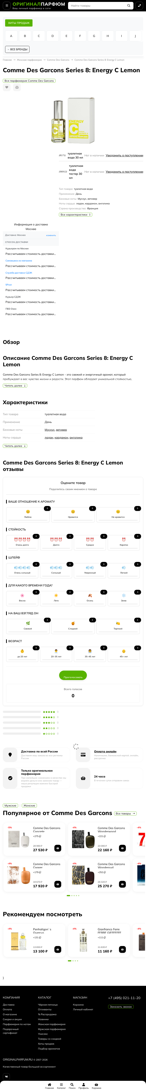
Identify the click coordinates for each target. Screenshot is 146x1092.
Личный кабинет (83, 1009)
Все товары (125, 814)
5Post (9, 285)
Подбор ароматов (49, 1049)
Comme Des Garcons (58, 60)
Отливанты (45, 1009)
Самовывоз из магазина (19, 261)
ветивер (61, 430)
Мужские (10, 806)
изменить (51, 236)
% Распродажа (47, 1014)
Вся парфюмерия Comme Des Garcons (29, 81)
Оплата (7, 1009)
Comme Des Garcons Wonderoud (111, 866)
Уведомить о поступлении (124, 156)
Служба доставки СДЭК (19, 273)
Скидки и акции (12, 1019)
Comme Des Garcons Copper (46, 866)
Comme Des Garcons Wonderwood (111, 830)
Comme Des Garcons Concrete (46, 830)
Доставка (8, 1005)
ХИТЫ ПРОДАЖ (18, 23)
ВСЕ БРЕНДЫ (19, 49)
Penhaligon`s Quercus (42, 931)
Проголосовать (73, 677)
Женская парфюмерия (29, 60)
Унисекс (43, 1034)
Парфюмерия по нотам (17, 1024)
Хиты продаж (46, 1044)
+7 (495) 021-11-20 (124, 998)
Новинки (43, 1019)
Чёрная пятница (48, 1005)
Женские (29, 806)
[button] (68, 896)
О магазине (10, 1014)
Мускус (50, 430)
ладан (49, 438)
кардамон (61, 438)
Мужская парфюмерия (52, 1029)
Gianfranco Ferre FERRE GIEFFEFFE (109, 931)
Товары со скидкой (49, 1039)
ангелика (76, 438)
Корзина (78, 1005)
